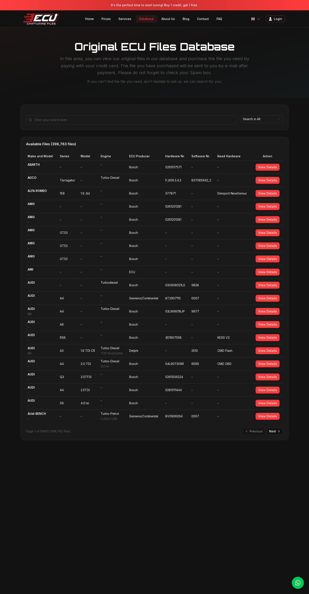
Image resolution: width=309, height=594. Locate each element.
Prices (106, 19)
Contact (203, 19)
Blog (186, 19)
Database (146, 19)
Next (275, 431)
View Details (267, 167)
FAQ (219, 19)
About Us (168, 19)
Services (124, 19)
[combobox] (261, 119)
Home (89, 19)
